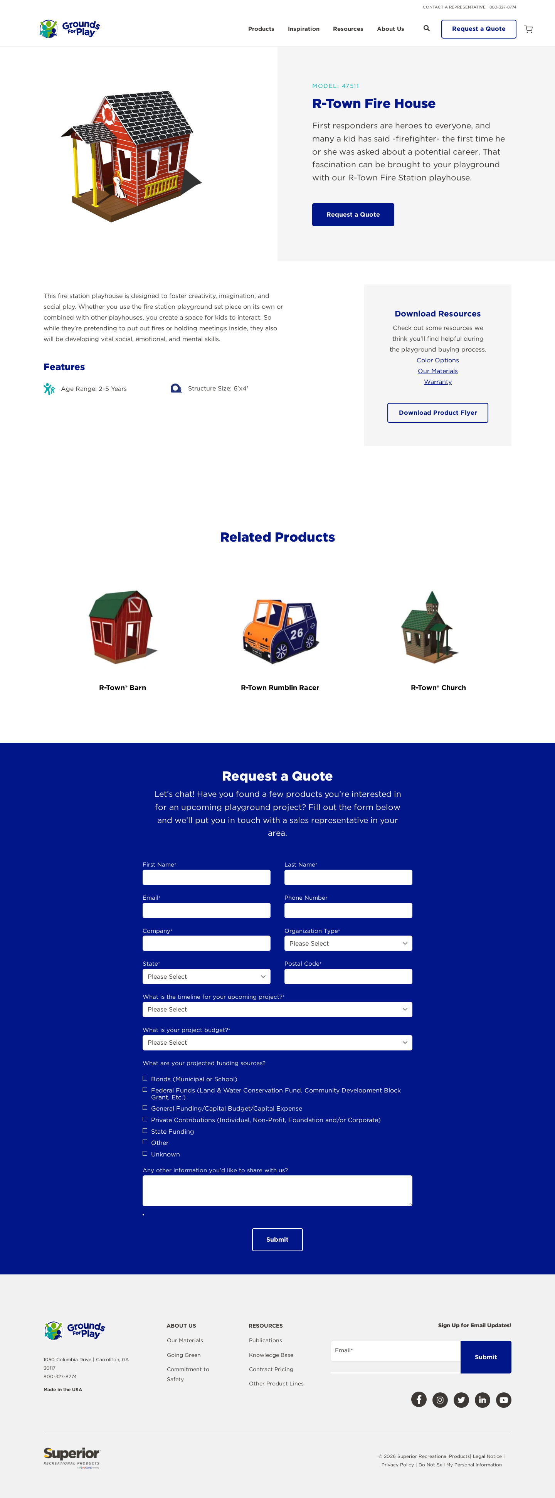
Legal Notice (487, 1456)
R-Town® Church (438, 687)
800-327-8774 (502, 7)
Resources (348, 29)
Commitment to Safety (188, 1374)
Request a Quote (479, 28)
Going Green (184, 1355)
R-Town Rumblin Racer (280, 687)
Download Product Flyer (438, 412)
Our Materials (438, 371)
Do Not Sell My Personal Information (460, 1465)
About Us (390, 29)
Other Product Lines (276, 1383)
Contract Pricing (271, 1369)
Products (261, 29)
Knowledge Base (271, 1355)
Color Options (438, 360)
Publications (265, 1340)
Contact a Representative (454, 7)
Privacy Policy (398, 1465)
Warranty (438, 381)
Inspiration (304, 29)
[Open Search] (427, 28)
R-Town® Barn (122, 687)
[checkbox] (277, 1117)
